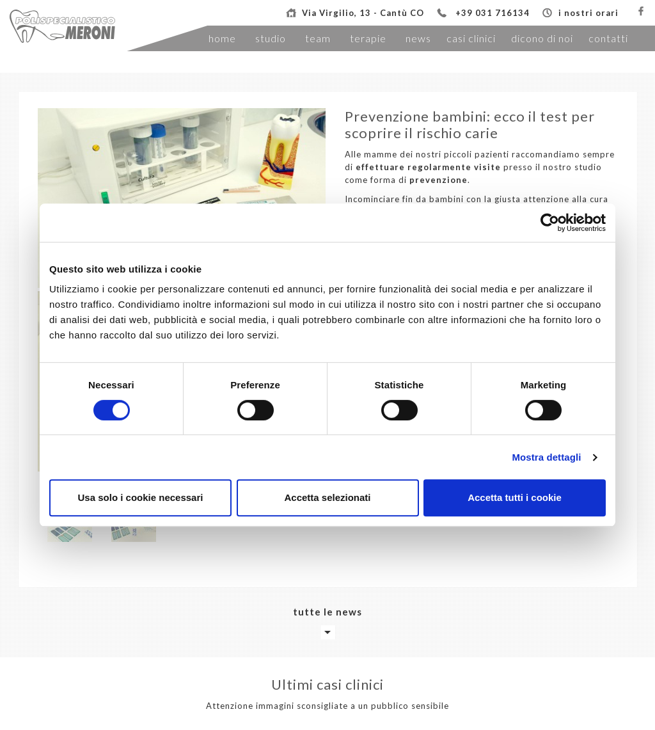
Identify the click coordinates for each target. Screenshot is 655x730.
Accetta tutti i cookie (515, 497)
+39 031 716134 (492, 13)
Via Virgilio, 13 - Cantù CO (363, 13)
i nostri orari (588, 13)
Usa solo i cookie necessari (140, 497)
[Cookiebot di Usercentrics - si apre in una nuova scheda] (550, 222)
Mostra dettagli (546, 457)
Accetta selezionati (327, 497)
